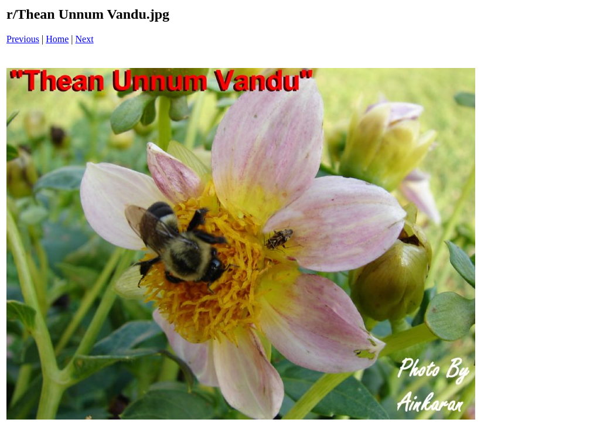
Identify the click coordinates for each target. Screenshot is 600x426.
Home (57, 39)
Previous (22, 39)
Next (85, 39)
